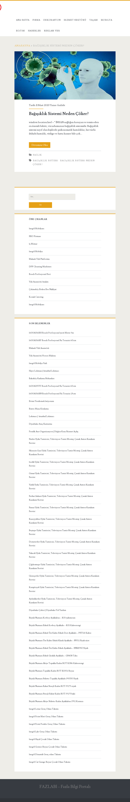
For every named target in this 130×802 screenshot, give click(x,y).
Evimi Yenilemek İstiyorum (41, 401)
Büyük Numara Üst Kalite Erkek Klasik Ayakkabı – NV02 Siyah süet (59, 640)
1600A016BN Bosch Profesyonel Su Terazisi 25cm (52, 393)
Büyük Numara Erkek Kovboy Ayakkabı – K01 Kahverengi (55, 625)
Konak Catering (36, 297)
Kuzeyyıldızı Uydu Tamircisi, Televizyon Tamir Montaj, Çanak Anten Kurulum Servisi (60, 521)
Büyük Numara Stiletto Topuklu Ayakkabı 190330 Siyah (53, 678)
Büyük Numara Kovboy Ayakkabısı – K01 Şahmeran (52, 618)
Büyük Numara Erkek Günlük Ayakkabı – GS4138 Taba (53, 655)
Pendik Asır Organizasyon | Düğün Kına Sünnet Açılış (53, 431)
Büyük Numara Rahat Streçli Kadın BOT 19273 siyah (52, 686)
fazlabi (61, 105)
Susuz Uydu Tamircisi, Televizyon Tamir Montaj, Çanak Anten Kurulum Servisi (61, 509)
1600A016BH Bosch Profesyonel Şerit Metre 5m (51, 333)
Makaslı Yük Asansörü (39, 348)
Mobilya (106, 20)
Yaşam (93, 20)
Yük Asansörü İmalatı (38, 282)
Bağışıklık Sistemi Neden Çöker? (64, 75)
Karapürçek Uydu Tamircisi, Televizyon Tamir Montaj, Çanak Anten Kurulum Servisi (64, 589)
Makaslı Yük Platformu (39, 259)
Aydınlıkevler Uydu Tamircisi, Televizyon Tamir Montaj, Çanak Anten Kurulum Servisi (60, 601)
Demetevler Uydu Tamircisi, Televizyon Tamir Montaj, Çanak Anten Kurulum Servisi (64, 544)
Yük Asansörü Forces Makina (42, 355)
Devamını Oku (41, 145)
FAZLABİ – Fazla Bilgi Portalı (65, 786)
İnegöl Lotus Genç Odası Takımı (43, 709)
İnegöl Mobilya (36, 251)
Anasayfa (22, 45)
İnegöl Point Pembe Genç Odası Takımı (47, 724)
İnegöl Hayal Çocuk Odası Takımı (44, 739)
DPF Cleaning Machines (40, 266)
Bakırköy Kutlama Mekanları (41, 378)
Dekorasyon (52, 20)
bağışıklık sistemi (45, 160)
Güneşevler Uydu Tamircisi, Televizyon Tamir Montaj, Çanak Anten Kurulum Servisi (64, 578)
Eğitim (20, 31)
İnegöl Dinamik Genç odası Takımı (45, 754)
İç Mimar (33, 244)
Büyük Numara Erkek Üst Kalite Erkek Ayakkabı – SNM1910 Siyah (58, 648)
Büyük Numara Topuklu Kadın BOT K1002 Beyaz (51, 671)
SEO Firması (35, 236)
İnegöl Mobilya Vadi (38, 363)
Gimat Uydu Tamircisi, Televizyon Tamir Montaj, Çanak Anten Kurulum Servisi (61, 475)
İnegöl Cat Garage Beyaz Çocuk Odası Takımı (49, 762)
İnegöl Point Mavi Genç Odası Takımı (46, 716)
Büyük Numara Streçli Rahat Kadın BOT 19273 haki (52, 694)
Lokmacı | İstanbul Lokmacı (41, 416)
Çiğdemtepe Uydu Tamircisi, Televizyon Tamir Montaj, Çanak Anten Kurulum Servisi (60, 566)
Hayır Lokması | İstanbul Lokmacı (44, 371)
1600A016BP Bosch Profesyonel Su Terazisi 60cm (52, 340)
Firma (36, 20)
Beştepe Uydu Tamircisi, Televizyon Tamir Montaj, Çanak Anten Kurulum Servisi (62, 532)
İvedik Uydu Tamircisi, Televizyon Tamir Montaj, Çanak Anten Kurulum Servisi (61, 464)
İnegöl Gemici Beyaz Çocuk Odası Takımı (48, 747)
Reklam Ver (52, 31)
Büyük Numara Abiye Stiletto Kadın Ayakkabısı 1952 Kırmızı (56, 701)
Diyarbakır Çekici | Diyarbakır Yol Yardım (47, 610)
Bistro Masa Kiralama (39, 409)
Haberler (34, 31)
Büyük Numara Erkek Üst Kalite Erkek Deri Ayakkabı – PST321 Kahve (60, 633)
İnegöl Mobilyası (36, 228)
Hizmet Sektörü (75, 20)
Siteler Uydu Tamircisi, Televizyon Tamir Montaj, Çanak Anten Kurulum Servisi (62, 441)
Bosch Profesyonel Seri (40, 274)
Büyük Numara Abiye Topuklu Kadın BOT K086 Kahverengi (56, 663)
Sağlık (37, 155)
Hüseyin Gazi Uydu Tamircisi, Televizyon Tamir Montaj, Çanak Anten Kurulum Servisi (61, 452)
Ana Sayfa (23, 20)
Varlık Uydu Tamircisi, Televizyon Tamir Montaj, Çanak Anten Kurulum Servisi (61, 487)
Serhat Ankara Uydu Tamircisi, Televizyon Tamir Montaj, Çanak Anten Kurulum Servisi (61, 498)
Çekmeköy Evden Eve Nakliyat (42, 289)
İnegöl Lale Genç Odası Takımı (43, 731)
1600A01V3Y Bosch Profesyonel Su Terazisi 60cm (52, 386)
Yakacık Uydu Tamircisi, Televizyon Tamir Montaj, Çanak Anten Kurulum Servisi (62, 555)
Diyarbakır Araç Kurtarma (40, 424)
